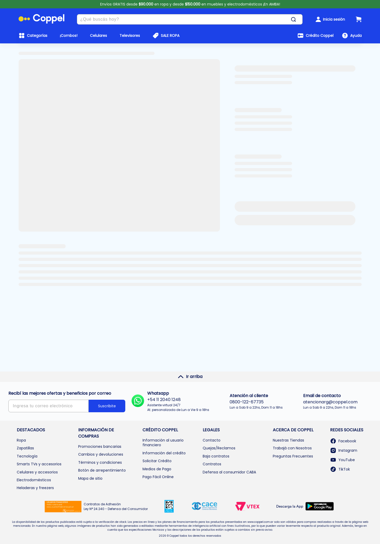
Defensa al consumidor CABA (229, 472)
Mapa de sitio (90, 478)
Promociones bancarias (99, 446)
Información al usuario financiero (163, 443)
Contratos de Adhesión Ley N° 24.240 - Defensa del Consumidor (116, 506)
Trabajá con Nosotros (292, 448)
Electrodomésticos (34, 480)
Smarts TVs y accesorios (39, 464)
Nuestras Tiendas (288, 440)
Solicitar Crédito (157, 460)
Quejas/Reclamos (219, 448)
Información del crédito (164, 453)
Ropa (21, 440)
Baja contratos (216, 456)
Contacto (211, 440)
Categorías (37, 35)
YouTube (342, 460)
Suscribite (107, 406)
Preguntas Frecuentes (293, 456)
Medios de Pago (157, 469)
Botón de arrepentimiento (102, 470)
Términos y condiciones (100, 462)
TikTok (340, 469)
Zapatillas (25, 448)
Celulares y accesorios (37, 472)
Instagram (343, 450)
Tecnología (27, 456)
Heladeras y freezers (35, 487)
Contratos (212, 464)
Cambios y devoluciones (100, 454)
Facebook (343, 441)
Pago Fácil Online (158, 476)
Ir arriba (190, 377)
